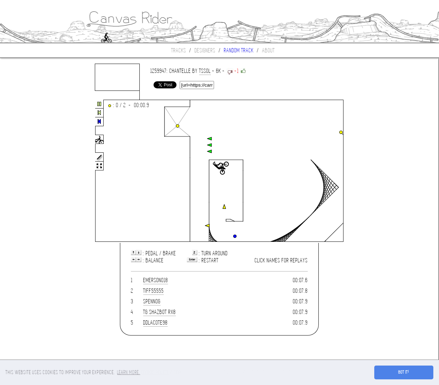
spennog (152, 301)
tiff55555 (153, 290)
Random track (239, 50)
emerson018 (155, 280)
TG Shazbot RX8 (159, 312)
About (268, 50)
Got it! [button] (403, 372)
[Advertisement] (29, 171)
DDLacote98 (155, 322)
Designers (205, 50)
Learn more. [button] (128, 372)
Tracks (178, 50)
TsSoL (205, 71)
